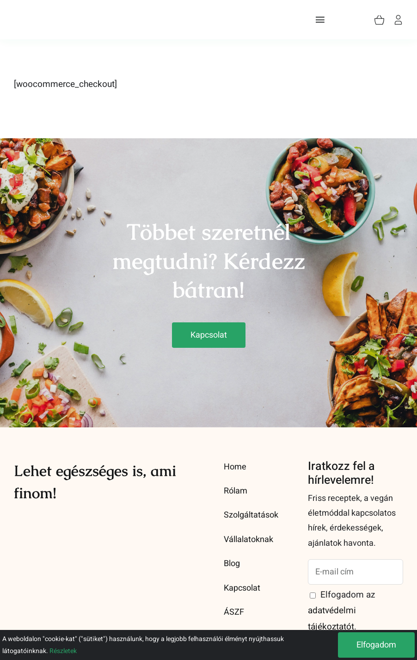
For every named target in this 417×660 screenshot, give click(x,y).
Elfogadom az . (341, 610)
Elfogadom (376, 645)
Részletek (63, 651)
